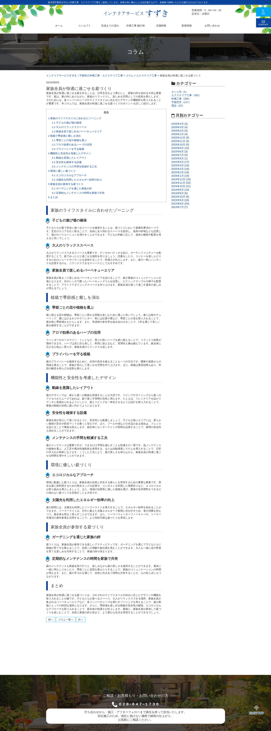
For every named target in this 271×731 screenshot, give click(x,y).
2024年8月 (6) (179, 193)
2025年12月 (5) (180, 137)
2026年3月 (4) (179, 127)
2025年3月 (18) (180, 168)
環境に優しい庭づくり (62, 171)
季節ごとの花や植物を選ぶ (69, 140)
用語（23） (177, 105)
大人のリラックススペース (69, 127)
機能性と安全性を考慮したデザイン (69, 153)
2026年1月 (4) (179, 134)
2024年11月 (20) (181, 182)
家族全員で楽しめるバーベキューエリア (77, 131)
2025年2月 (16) (180, 172)
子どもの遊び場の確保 (67, 122)
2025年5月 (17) (180, 161)
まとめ (53, 197)
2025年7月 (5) (179, 155)
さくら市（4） (179, 91)
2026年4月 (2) (179, 123)
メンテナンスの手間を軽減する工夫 (74, 166)
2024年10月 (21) (181, 186)
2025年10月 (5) (180, 144)
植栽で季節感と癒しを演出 (64, 136)
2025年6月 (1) (179, 158)
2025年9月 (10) (180, 148)
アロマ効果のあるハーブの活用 (72, 144)
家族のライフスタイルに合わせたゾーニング (74, 118)
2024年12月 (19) (181, 179)
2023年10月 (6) (180, 196)
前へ (50, 619)
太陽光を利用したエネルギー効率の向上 (77, 179)
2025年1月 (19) (180, 175)
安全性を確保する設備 (67, 162)
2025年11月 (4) (180, 141)
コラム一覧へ (65, 619)
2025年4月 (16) (180, 165)
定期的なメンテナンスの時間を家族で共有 (78, 193)
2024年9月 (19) (180, 189)
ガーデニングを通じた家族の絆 (72, 188)
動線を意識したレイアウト (69, 157)
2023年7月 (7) (179, 207)
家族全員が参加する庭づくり (65, 184)
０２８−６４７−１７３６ (138, 704)
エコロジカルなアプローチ (69, 175)
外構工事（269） (181, 98)
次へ (80, 619)
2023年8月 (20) (180, 203)
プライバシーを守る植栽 (68, 149)
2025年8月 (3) (179, 151)
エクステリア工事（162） (186, 95)
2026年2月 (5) (179, 130)
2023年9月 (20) (180, 200)
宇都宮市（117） (181, 102)
